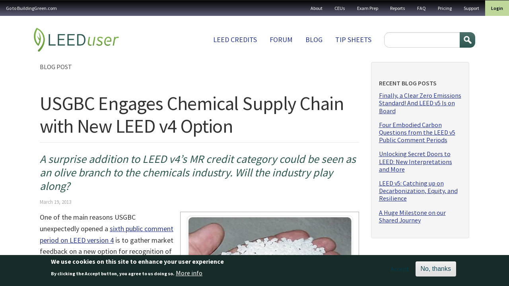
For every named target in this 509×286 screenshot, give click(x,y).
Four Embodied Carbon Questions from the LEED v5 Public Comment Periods (417, 132)
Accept (399, 271)
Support (471, 8)
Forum (281, 39)
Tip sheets (353, 39)
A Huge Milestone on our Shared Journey (412, 216)
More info (189, 274)
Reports (397, 8)
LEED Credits (235, 39)
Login (497, 8)
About (316, 8)
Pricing (445, 8)
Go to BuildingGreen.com (31, 8)
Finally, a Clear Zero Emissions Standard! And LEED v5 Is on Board (420, 103)
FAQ (421, 8)
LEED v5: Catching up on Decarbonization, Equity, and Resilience (418, 191)
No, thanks (436, 270)
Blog (313, 39)
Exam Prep (367, 8)
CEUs (339, 8)
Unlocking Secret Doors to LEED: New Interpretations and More (415, 161)
